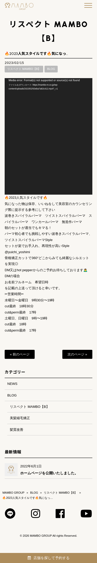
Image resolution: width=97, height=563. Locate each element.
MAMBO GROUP (13, 492)
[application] (48, 136)
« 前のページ (19, 354)
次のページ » (77, 354)
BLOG (51, 68)
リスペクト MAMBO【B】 (24, 68)
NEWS (12, 384)
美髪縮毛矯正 (20, 418)
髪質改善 (16, 430)
